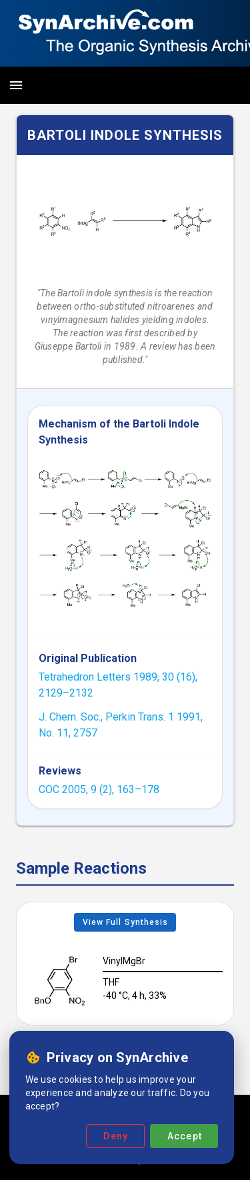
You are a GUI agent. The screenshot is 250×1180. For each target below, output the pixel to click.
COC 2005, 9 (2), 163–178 (99, 789)
